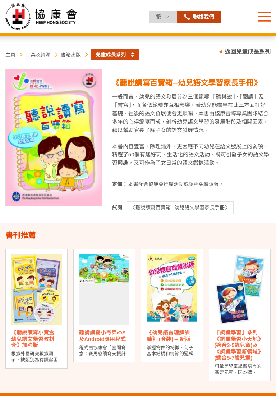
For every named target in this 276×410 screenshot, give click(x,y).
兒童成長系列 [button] (111, 55)
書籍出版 (71, 55)
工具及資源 (38, 55)
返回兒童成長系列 (248, 52)
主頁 (10, 55)
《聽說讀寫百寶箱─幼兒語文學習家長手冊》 (180, 207)
